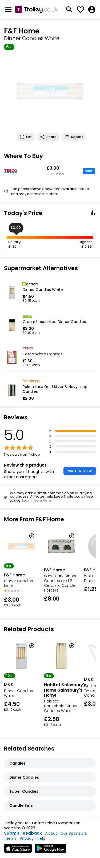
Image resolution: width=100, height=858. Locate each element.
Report (74, 137)
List (25, 137)
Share (48, 137)
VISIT (89, 171)
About (51, 833)
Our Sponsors (74, 833)
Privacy (27, 838)
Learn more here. (37, 500)
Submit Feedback (23, 833)
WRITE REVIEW (80, 471)
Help (41, 838)
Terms (10, 838)
